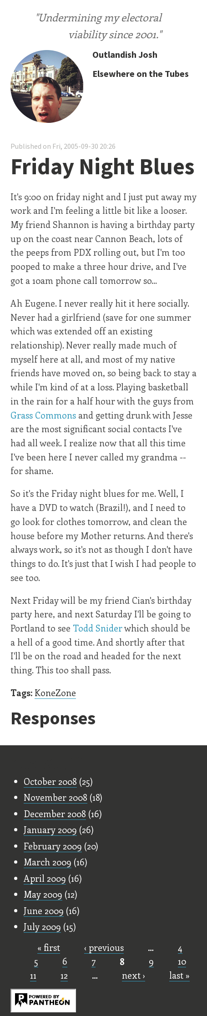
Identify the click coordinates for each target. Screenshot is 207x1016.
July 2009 (42, 926)
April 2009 (45, 878)
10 (182, 961)
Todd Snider (97, 628)
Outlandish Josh (124, 54)
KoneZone (55, 692)
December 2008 (55, 813)
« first (48, 947)
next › (133, 975)
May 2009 (43, 894)
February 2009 (53, 846)
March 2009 (47, 862)
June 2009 (44, 910)
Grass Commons (43, 415)
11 (33, 975)
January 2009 (50, 829)
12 (64, 975)
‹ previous (104, 947)
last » (179, 975)
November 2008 (55, 797)
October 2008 (50, 781)
